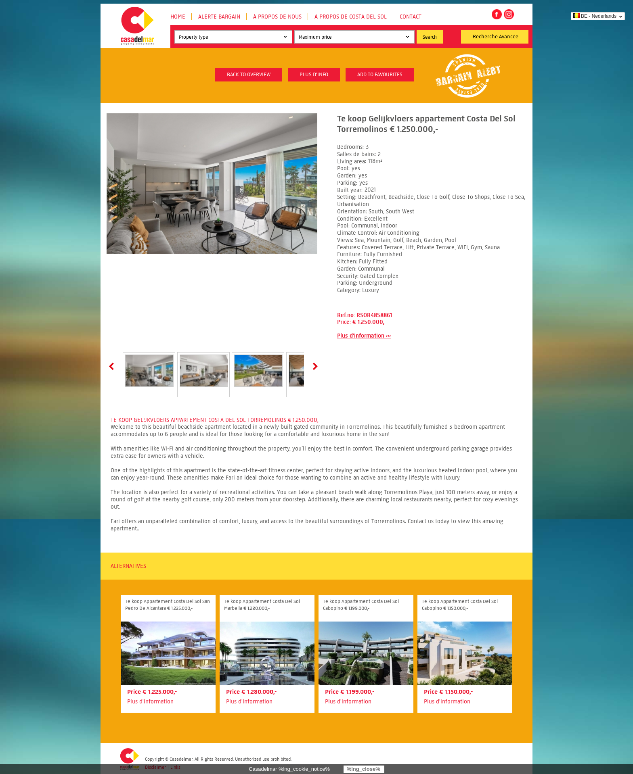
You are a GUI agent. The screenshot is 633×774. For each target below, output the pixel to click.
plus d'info (314, 74)
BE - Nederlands (594, 16)
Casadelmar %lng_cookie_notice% (289, 769)
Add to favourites (379, 74)
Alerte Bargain (219, 16)
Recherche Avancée (495, 36)
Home (177, 16)
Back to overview (248, 74)
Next (313, 366)
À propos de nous (277, 16)
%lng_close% (363, 769)
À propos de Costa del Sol (350, 16)
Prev (113, 366)
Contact (410, 16)
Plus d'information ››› (364, 335)
